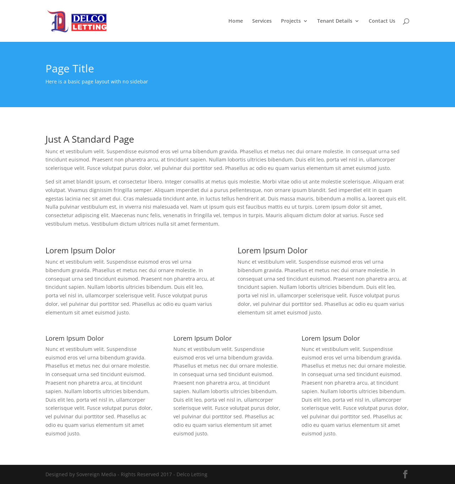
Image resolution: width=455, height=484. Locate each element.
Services (262, 21)
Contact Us (382, 21)
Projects (291, 21)
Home (235, 21)
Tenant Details (334, 21)
